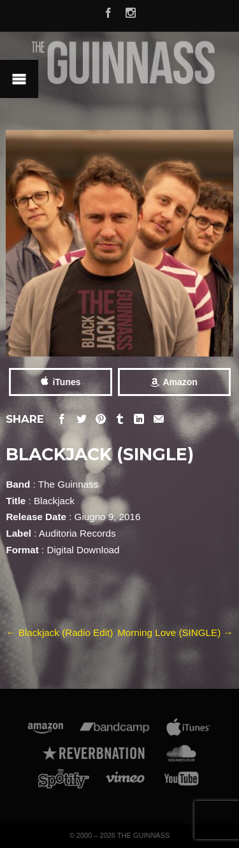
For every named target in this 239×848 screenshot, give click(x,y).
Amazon (180, 382)
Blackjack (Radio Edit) (59, 632)
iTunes (66, 382)
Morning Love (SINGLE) (175, 632)
